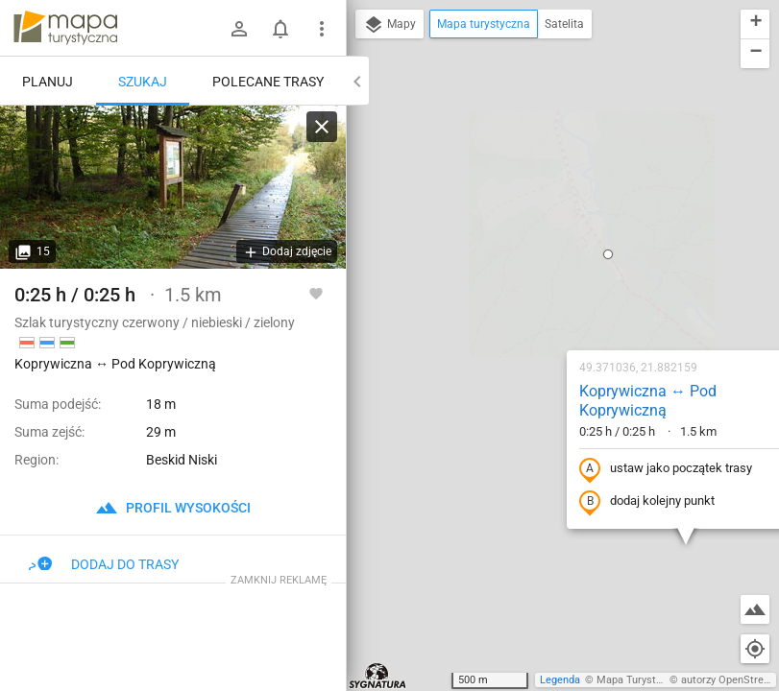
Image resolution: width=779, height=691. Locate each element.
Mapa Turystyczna (639, 680)
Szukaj (142, 81)
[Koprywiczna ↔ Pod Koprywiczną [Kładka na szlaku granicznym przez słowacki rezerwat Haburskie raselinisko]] (173, 187)
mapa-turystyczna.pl (65, 28)
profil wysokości (173, 507)
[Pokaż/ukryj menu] (321, 28)
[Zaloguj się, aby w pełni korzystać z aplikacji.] (316, 292)
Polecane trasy (268, 81)
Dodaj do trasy (104, 564)
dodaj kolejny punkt (524, 294)
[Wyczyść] (321, 126)
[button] (485, 47)
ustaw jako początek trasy (542, 262)
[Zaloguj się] (239, 28)
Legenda (560, 680)
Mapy (389, 25)
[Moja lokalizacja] (755, 648)
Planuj (47, 81)
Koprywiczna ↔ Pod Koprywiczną (525, 194)
